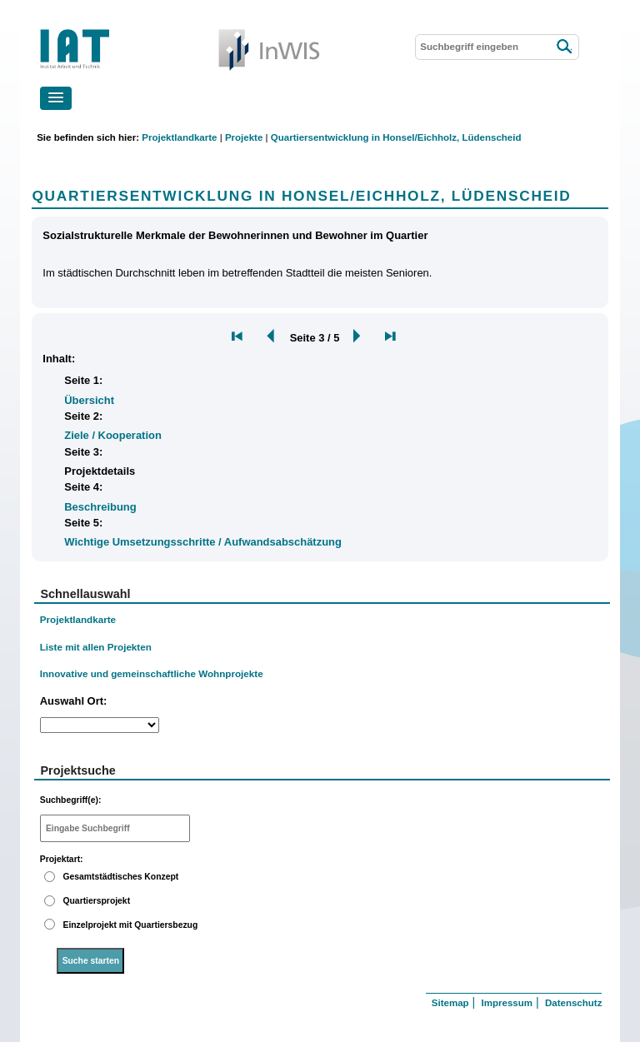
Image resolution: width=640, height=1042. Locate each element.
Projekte (243, 137)
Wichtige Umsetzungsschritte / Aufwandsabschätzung (203, 542)
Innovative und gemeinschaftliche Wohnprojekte (151, 673)
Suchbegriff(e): (71, 800)
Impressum (507, 1003)
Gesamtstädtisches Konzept (120, 876)
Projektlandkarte (179, 137)
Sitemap (450, 1003)
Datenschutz (573, 1003)
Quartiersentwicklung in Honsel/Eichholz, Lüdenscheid (396, 137)
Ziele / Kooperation (113, 435)
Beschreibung (100, 507)
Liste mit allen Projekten (96, 646)
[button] (56, 98)
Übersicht (89, 400)
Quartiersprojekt (96, 900)
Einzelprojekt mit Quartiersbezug (130, 925)
